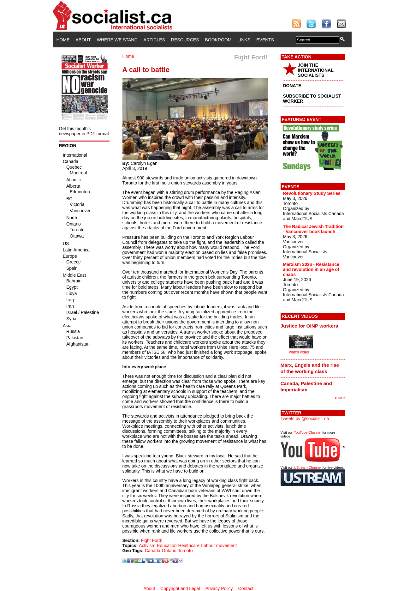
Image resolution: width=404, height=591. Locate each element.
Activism (147, 545)
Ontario (169, 550)
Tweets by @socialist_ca (305, 418)
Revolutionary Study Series (312, 193)
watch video (299, 352)
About (83, 39)
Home (63, 39)
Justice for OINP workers (309, 326)
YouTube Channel (307, 432)
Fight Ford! (152, 540)
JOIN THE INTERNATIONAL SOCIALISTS (316, 70)
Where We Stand (117, 39)
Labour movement (219, 545)
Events (265, 39)
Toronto (185, 550)
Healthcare (189, 545)
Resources (185, 39)
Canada (152, 550)
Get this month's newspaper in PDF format (84, 131)
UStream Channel (307, 467)
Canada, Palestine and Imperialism (306, 386)
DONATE (292, 85)
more (340, 397)
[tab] (313, 325)
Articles (154, 39)
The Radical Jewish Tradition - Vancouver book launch (313, 229)
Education (166, 545)
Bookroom (218, 39)
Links (244, 39)
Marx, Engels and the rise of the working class (310, 368)
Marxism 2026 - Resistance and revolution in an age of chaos (311, 269)
